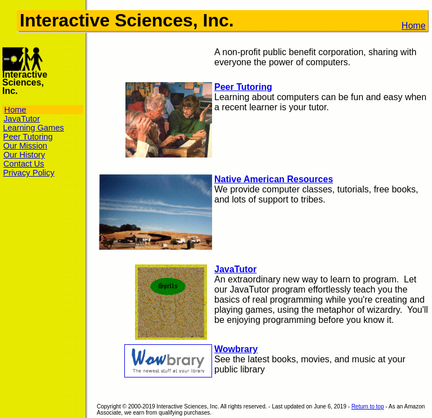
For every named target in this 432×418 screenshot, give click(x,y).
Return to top (368, 406)
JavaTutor (235, 269)
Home (414, 25)
